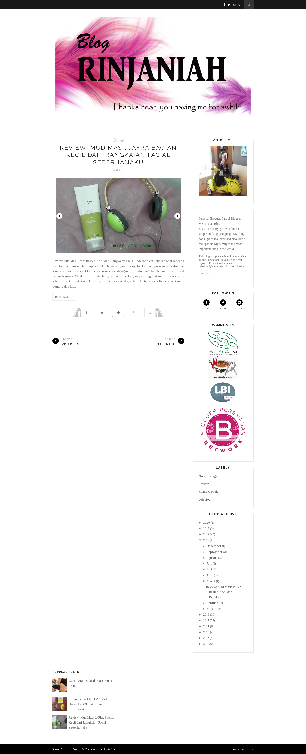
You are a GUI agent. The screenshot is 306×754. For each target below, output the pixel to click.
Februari (213, 603)
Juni (209, 563)
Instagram (239, 304)
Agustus (212, 558)
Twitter (223, 304)
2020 (206, 522)
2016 (206, 614)
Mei (209, 569)
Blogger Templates (62, 749)
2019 (206, 528)
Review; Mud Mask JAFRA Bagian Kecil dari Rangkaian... (223, 592)
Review (118, 141)
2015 (206, 620)
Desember (214, 546)
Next (177, 216)
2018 (206, 534)
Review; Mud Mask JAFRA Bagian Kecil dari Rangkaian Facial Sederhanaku (118, 155)
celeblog (205, 499)
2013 (206, 632)
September (214, 552)
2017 (206, 540)
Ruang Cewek (208, 491)
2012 (206, 638)
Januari (212, 609)
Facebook (206, 304)
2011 (205, 644)
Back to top (243, 749)
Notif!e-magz (208, 476)
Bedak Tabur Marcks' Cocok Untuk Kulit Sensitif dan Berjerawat (88, 704)
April (210, 575)
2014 (206, 626)
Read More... (64, 297)
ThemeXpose (92, 749)
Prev (59, 216)
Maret (211, 581)
